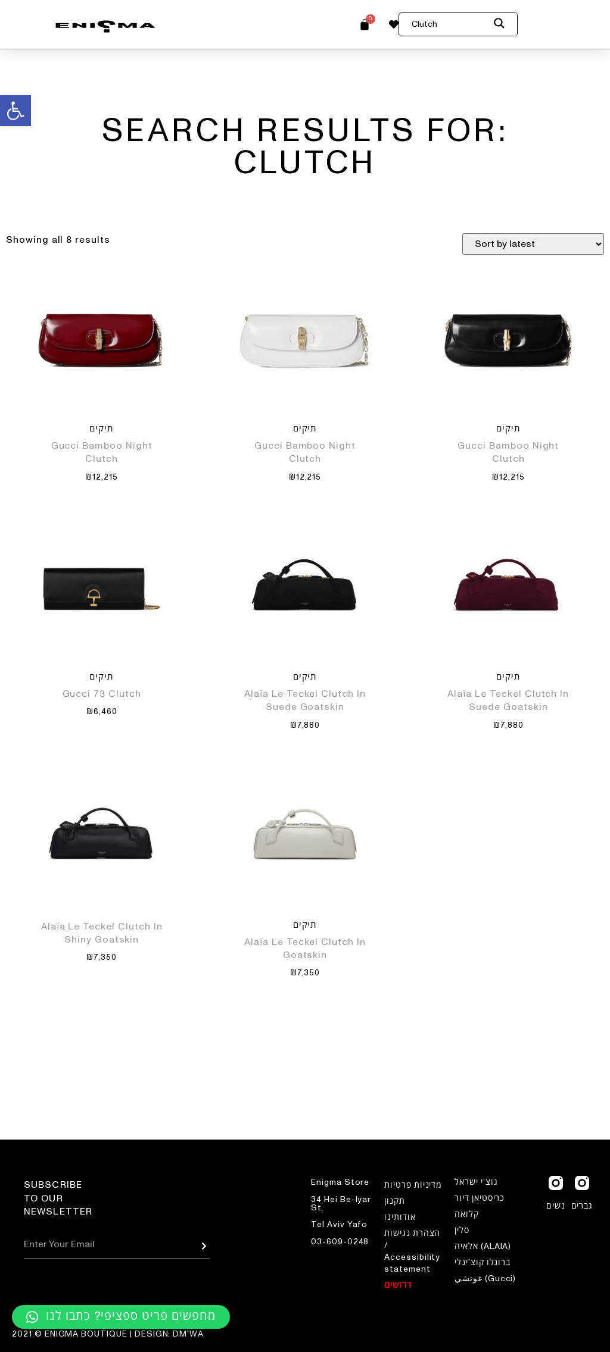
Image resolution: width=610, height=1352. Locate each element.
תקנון (394, 1201)
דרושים (398, 1285)
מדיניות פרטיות (413, 1185)
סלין (462, 1230)
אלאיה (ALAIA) (483, 1247)
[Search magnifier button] (505, 25)
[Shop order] (533, 244)
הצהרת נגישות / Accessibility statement (412, 1251)
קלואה (467, 1214)
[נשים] (556, 1183)
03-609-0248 (340, 1242)
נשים (555, 1206)
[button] (15, 110)
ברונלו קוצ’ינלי (483, 1263)
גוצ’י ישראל (476, 1182)
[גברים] (582, 1183)
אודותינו (400, 1217)
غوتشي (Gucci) (485, 1279)
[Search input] (450, 24)
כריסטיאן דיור (480, 1198)
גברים (582, 1206)
